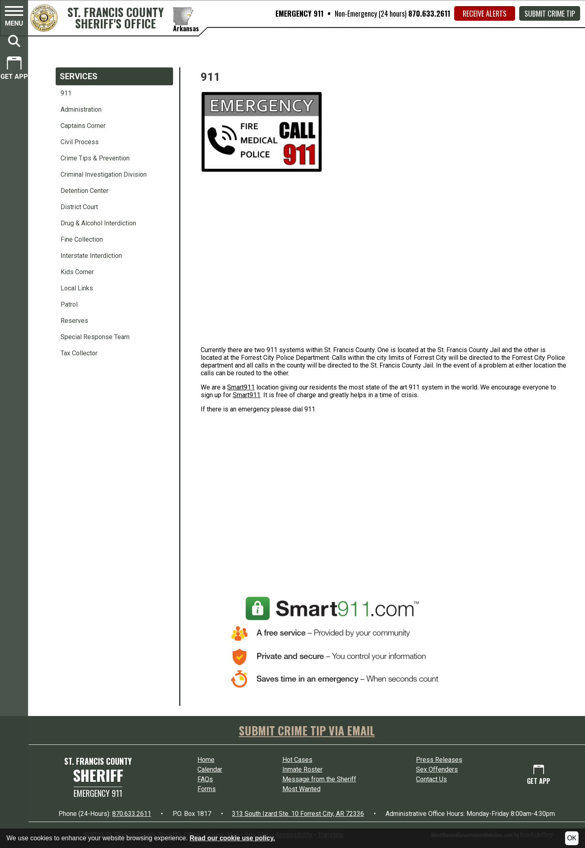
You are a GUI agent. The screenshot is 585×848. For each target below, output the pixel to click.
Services (79, 76)
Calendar (209, 769)
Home (205, 760)
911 (66, 93)
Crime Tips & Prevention (95, 158)
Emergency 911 (98, 793)
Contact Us (431, 779)
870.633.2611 (429, 13)
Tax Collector (79, 353)
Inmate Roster (302, 769)
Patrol (69, 304)
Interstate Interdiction (91, 256)
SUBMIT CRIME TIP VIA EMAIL (307, 730)
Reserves (74, 320)
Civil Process (80, 142)
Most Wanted (301, 789)
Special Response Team (95, 337)
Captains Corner (83, 126)
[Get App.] (14, 69)
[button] (14, 17)
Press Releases (439, 760)
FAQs (205, 779)
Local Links (77, 288)
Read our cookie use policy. (232, 838)
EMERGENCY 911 (299, 13)
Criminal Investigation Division (104, 174)
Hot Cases (297, 760)
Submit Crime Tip (549, 13)
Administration (81, 109)
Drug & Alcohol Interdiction (98, 223)
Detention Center (84, 191)
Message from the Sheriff (319, 779)
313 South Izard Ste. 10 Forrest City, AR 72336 (298, 814)
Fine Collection (82, 239)
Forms (206, 789)
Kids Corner (77, 272)
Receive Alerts (485, 13)
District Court (79, 207)
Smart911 (241, 387)
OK (571, 838)
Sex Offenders (437, 769)
